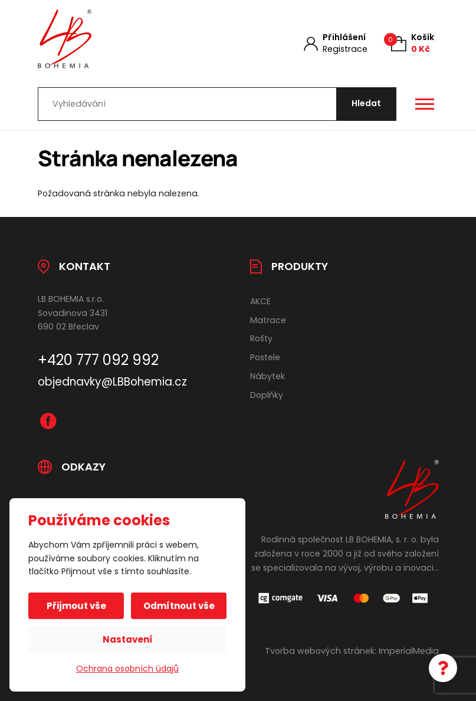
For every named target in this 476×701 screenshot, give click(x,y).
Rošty (261, 338)
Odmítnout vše (179, 606)
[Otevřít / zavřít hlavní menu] (425, 104)
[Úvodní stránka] (128, 38)
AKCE (260, 301)
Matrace (268, 320)
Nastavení (128, 639)
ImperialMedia (409, 651)
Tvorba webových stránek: (320, 651)
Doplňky (266, 395)
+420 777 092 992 (98, 360)
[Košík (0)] (412, 43)
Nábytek (267, 376)
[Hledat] (366, 104)
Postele (265, 357)
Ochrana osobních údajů (127, 668)
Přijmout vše (76, 606)
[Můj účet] (335, 43)
